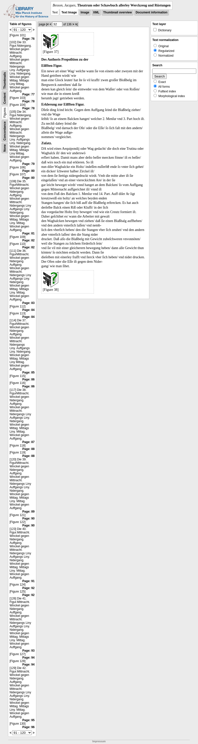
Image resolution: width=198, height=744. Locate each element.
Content (4, 98)
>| (76, 24)
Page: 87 (28, 442)
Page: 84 (28, 310)
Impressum (99, 741)
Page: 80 (28, 171)
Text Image (69, 12)
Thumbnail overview (117, 12)
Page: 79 (28, 164)
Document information (151, 12)
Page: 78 (28, 101)
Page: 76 (28, 38)
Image (85, 12)
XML (96, 12)
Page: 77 (28, 94)
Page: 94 (28, 657)
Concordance (4, 131)
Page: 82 (28, 240)
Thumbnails (4, 80)
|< (47, 24)
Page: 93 (28, 650)
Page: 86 (28, 379)
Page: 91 (28, 581)
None (4, 148)
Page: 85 (28, 372)
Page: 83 (28, 303)
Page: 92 (28, 588)
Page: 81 (28, 233)
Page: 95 (28, 720)
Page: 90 (28, 518)
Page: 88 (28, 449)
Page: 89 (28, 511)
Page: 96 (28, 727)
